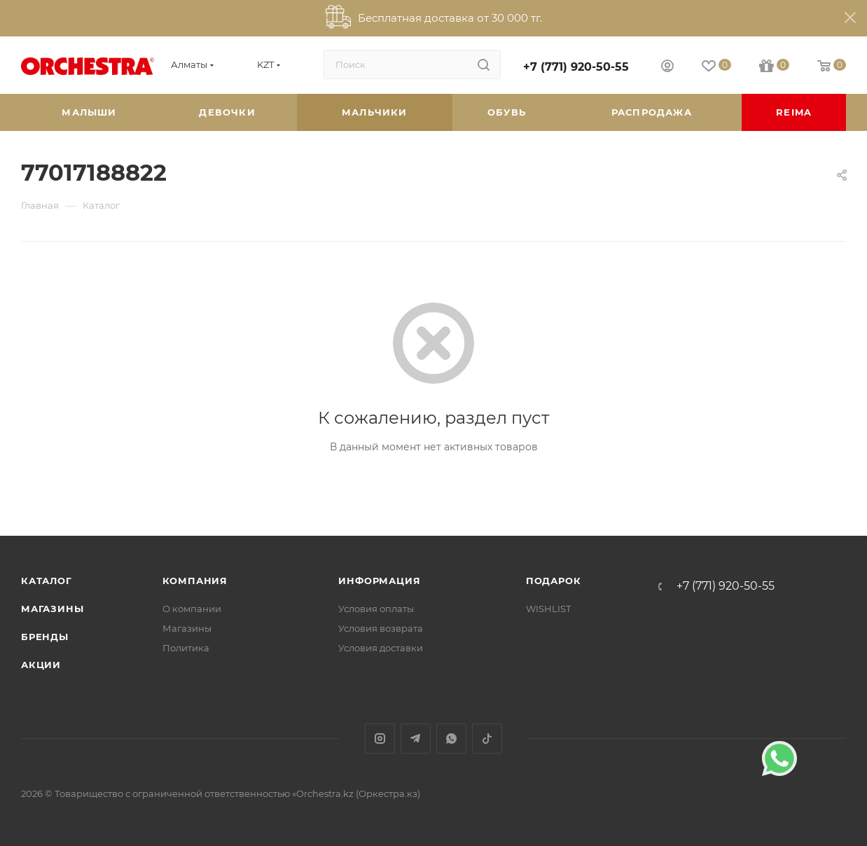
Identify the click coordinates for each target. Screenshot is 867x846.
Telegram (416, 738)
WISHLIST (548, 608)
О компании (191, 608)
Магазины (52, 608)
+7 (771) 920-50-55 (576, 67)
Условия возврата (380, 628)
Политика (185, 647)
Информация (379, 580)
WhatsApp (451, 738)
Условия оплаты (376, 608)
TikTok (487, 738)
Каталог (46, 580)
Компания (195, 580)
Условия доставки (380, 647)
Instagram (380, 738)
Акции (41, 664)
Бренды (45, 636)
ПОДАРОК (553, 580)
